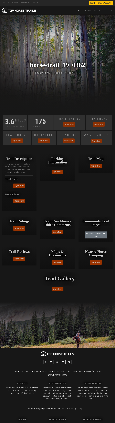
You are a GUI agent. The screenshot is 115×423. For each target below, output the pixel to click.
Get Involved (14, 3)
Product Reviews (25, 3)
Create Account (104, 3)
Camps (88, 10)
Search (108, 10)
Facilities (98, 10)
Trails (79, 10)
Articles (35, 3)
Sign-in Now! (69, 124)
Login (92, 3)
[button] (45, 362)
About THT (6, 3)
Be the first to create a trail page (95, 234)
